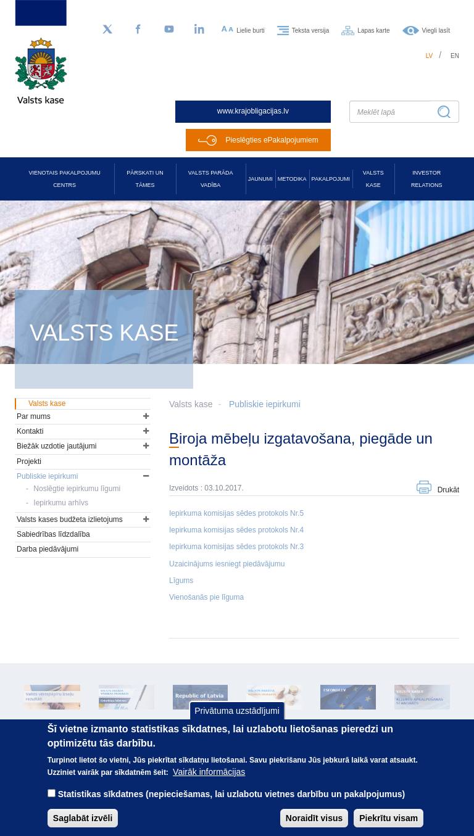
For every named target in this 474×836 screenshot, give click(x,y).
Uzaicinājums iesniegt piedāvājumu (227, 564)
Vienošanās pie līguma (206, 597)
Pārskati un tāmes (145, 179)
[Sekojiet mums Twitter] (107, 30)
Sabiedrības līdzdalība (53, 534)
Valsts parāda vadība (210, 179)
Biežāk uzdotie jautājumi (56, 446)
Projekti (29, 461)
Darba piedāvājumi (47, 549)
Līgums (181, 580)
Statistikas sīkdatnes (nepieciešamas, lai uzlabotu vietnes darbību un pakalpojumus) (231, 807)
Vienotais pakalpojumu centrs (65, 179)
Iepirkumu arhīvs (60, 503)
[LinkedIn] (200, 30)
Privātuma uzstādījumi (237, 724)
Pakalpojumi (331, 179)
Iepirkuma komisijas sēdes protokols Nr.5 (236, 513)
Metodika (292, 179)
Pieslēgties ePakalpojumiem (272, 140)
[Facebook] (138, 30)
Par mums (34, 416)
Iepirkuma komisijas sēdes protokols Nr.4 (236, 530)
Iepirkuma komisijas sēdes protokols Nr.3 (236, 546)
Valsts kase (373, 179)
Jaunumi (260, 179)
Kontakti (30, 431)
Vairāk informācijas (209, 785)
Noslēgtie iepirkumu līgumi (76, 488)
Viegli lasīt (436, 30)
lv (429, 55)
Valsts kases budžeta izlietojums (70, 519)
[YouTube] (169, 30)
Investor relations (426, 179)
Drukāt (448, 490)
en (455, 55)
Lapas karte (373, 30)
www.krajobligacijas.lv (253, 111)
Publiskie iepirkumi (265, 404)
